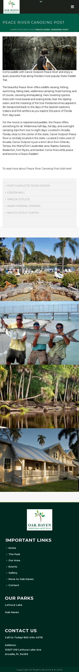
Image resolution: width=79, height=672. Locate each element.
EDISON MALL (15, 192)
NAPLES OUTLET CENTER (22, 212)
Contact (12, 585)
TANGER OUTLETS (17, 199)
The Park (13, 554)
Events (11, 566)
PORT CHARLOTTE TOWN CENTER (27, 185)
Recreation (26, 30)
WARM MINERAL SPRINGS (22, 206)
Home (13, 30)
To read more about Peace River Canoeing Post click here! (37, 168)
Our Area (13, 560)
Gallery (11, 572)
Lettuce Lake (13, 605)
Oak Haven (12, 612)
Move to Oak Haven (20, 579)
